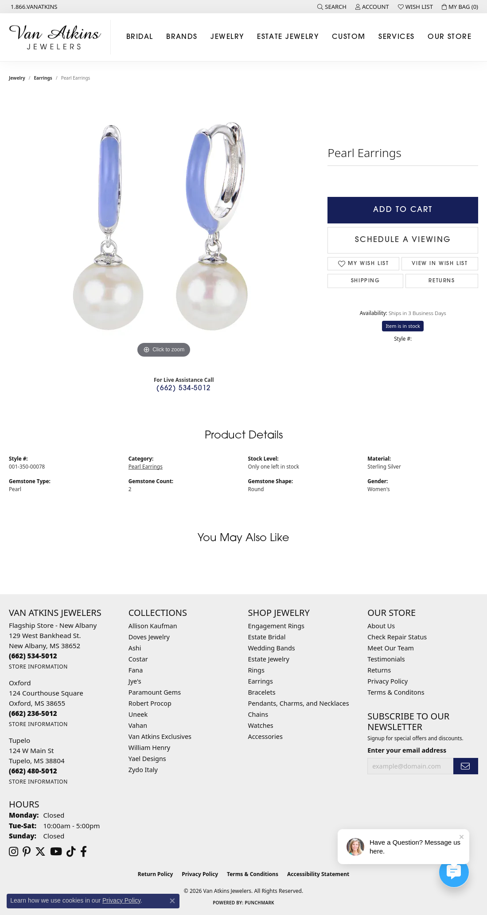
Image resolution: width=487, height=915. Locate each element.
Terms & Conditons (395, 692)
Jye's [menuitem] (135, 681)
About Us (381, 626)
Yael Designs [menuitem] (147, 758)
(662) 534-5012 (183, 388)
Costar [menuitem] (138, 659)
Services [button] (396, 37)
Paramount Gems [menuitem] (155, 692)
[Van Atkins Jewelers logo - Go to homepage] (57, 37)
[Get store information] (38, 666)
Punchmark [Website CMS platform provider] (259, 903)
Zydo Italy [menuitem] (143, 769)
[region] (164, 227)
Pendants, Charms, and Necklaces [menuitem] (298, 703)
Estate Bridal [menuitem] (267, 637)
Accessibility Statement (318, 874)
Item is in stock (403, 326)
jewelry (17, 78)
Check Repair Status (397, 637)
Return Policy (155, 874)
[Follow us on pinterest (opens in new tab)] (27, 851)
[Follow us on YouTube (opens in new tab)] (56, 851)
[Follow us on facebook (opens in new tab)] (83, 851)
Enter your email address (406, 750)
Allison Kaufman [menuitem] (153, 626)
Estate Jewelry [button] (288, 37)
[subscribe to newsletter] (465, 766)
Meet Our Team (390, 648)
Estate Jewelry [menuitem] (268, 659)
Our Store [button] (449, 37)
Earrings (43, 78)
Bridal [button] (139, 37)
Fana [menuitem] (136, 670)
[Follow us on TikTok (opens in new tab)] (71, 851)
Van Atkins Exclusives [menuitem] (160, 736)
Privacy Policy (387, 681)
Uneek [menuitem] (138, 714)
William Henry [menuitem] (149, 747)
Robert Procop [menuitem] (150, 703)
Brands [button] (182, 37)
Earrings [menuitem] (260, 681)
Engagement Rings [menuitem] (276, 626)
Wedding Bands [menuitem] (271, 648)
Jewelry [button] (227, 37)
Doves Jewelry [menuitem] (149, 637)
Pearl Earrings (146, 466)
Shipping (365, 281)
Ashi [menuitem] (135, 648)
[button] (332, 6)
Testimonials (386, 659)
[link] (33, 6)
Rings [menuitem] (256, 670)
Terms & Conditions (252, 874)
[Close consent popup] (172, 900)
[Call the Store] (33, 655)
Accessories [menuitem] (265, 736)
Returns (442, 281)
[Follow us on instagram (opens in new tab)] (13, 851)
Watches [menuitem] (260, 725)
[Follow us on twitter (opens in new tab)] (40, 851)
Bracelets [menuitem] (262, 692)
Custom (349, 37)
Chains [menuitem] (258, 714)
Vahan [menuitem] (138, 725)
